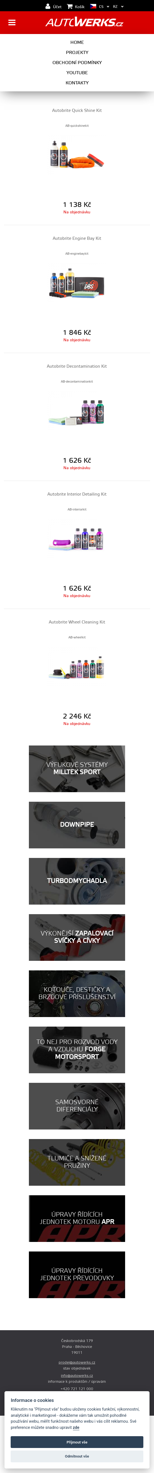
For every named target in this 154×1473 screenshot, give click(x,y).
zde (76, 1427)
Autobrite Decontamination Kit (77, 366)
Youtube (77, 73)
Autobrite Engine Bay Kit (77, 238)
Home (77, 42)
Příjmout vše (76, 1442)
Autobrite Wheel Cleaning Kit (77, 622)
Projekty (77, 52)
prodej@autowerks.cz (77, 1362)
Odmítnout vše (77, 1456)
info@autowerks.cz (77, 1375)
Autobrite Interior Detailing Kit (77, 494)
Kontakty (77, 83)
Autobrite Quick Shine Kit (77, 110)
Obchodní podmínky (77, 62)
